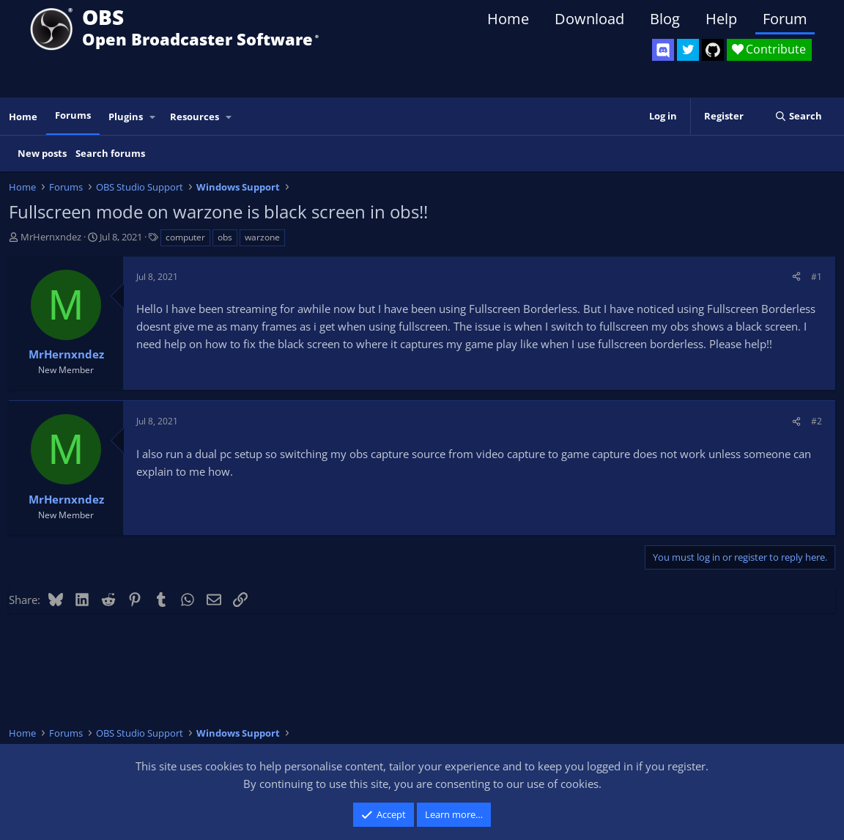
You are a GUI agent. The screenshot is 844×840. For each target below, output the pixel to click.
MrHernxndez (51, 236)
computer (185, 237)
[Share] (796, 277)
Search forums (110, 153)
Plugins (125, 116)
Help (721, 19)
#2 (816, 421)
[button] (153, 117)
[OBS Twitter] (688, 50)
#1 (816, 276)
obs (225, 237)
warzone (262, 237)
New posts (42, 153)
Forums (73, 115)
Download (589, 19)
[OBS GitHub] (713, 50)
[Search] (798, 116)
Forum (785, 19)
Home (508, 19)
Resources (194, 116)
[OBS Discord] (663, 50)
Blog (665, 19)
